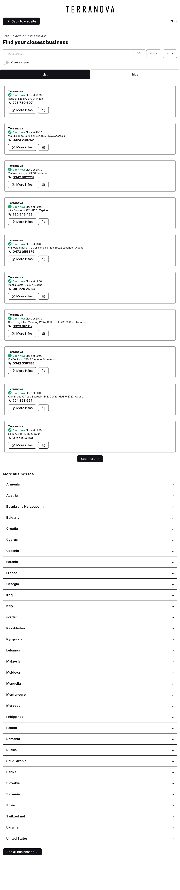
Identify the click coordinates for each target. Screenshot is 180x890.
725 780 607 (23, 132)
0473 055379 (23, 281)
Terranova (15, 120)
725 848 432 (23, 243)
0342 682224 (23, 206)
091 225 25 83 (24, 318)
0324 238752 (23, 169)
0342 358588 (23, 392)
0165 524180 (23, 467)
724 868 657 (23, 430)
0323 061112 (22, 355)
